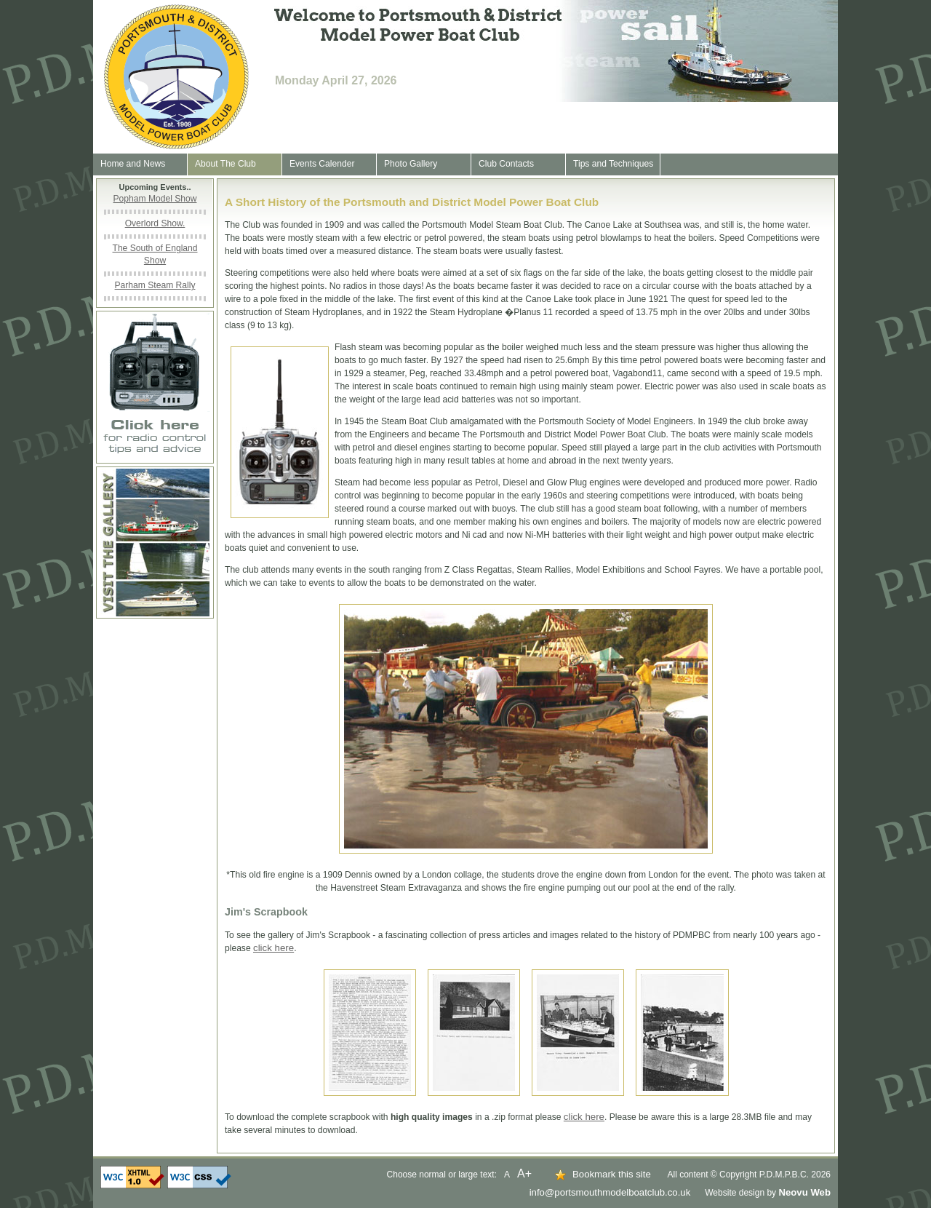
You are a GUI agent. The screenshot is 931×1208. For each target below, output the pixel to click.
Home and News (132, 164)
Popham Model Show (155, 199)
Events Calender (321, 164)
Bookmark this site (611, 1174)
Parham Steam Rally (155, 285)
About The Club (225, 164)
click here (273, 947)
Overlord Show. (155, 223)
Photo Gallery (410, 164)
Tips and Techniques (613, 164)
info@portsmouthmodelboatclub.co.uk (610, 1192)
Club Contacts (506, 164)
